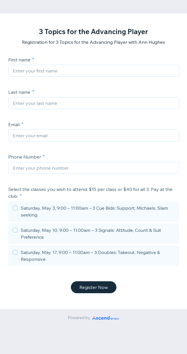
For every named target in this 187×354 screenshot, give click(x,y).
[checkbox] (93, 212)
